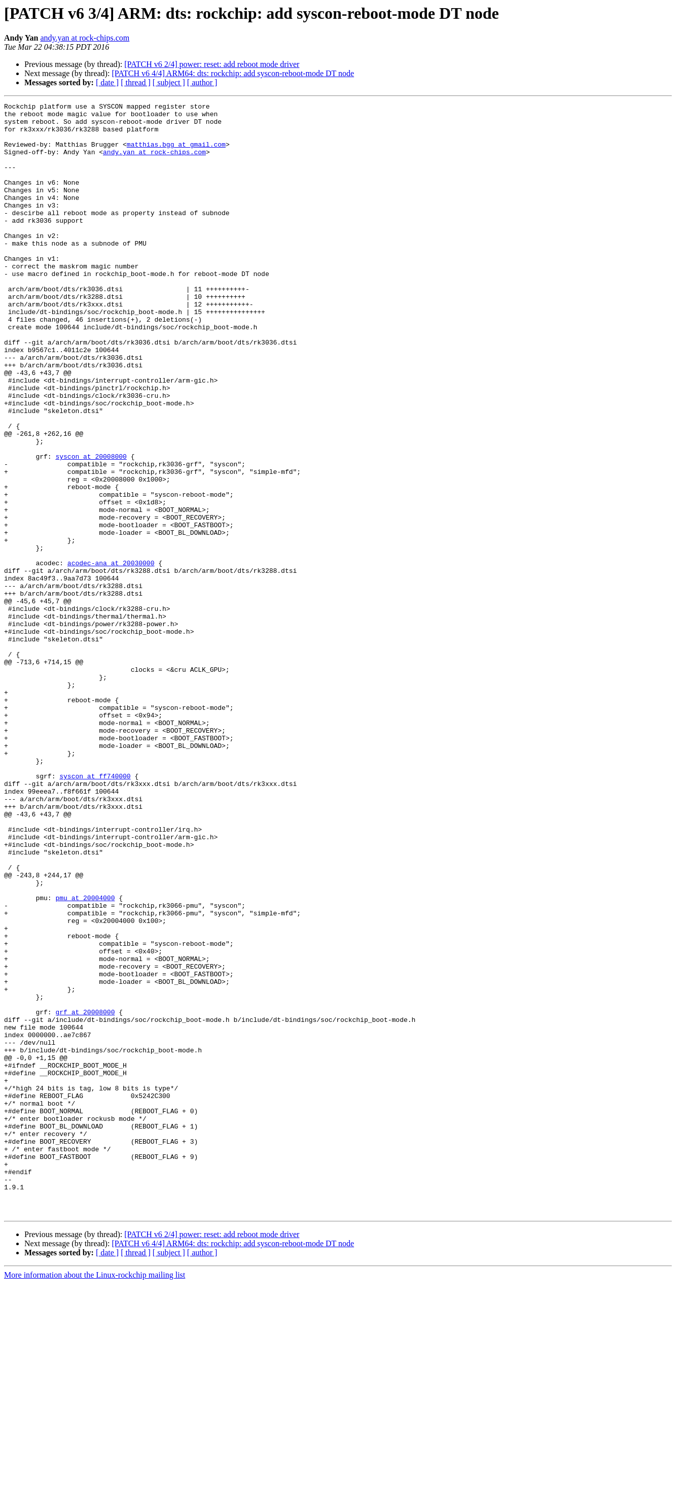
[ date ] (107, 82)
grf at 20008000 (85, 1194)
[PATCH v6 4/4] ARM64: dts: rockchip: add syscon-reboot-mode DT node (233, 73)
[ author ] (202, 82)
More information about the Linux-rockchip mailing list (94, 1497)
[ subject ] (169, 82)
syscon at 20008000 (90, 527)
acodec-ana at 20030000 (111, 655)
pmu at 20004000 (85, 1057)
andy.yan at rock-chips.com (84, 37)
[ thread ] (136, 82)
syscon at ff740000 (94, 911)
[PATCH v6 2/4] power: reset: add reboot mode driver (211, 64)
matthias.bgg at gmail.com (176, 153)
